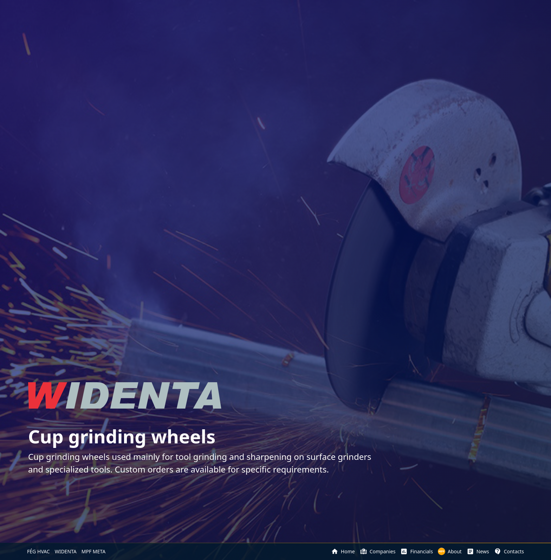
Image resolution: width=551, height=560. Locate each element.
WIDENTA (66, 551)
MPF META (93, 551)
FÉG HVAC (38, 551)
